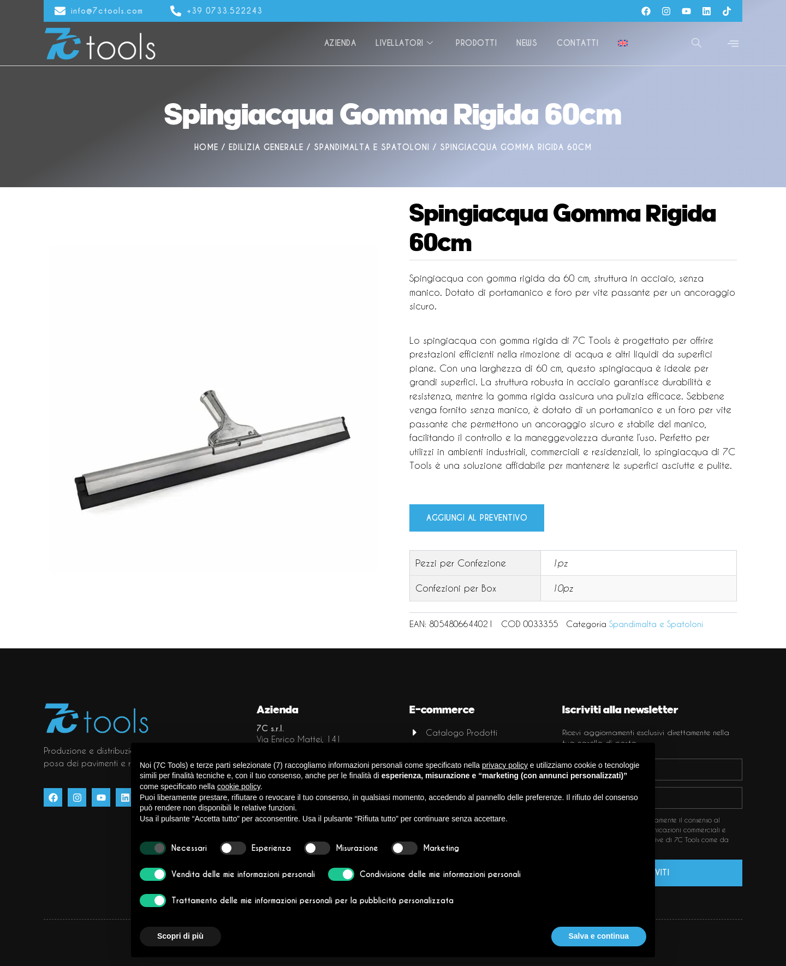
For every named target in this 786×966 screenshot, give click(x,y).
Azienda (340, 43)
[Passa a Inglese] (623, 43)
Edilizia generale (266, 147)
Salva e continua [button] (599, 936)
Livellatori (404, 43)
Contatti (577, 43)
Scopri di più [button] (180, 936)
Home (206, 147)
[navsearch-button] (696, 44)
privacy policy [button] (505, 765)
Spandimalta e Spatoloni (372, 147)
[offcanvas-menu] (733, 43)
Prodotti (476, 43)
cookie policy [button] (238, 786)
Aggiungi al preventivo (476, 518)
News (526, 43)
